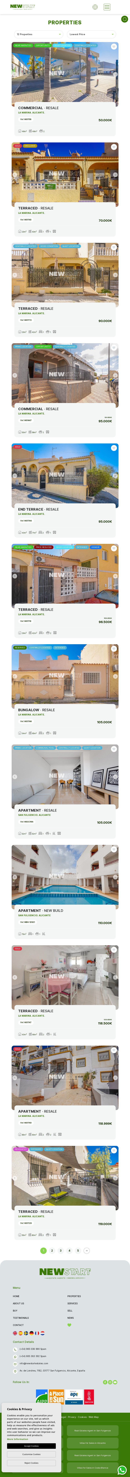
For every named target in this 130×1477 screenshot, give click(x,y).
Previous (15, 74)
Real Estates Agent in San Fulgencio (93, 1430)
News (70, 1318)
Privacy (72, 1417)
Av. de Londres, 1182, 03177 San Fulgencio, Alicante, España (52, 1370)
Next (115, 74)
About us (18, 1303)
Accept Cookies (31, 1446)
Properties (74, 1296)
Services (72, 1303)
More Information (17, 1439)
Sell (69, 1310)
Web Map (94, 1417)
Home (16, 1296)
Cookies (82, 1417)
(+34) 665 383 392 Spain (33, 1356)
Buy (15, 1310)
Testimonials (21, 1318)
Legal (63, 1417)
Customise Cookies (31, 1454)
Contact (18, 1325)
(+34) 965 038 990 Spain (33, 1349)
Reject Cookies (31, 1462)
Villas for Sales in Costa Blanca (92, 1467)
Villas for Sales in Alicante (93, 1443)
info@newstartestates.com (34, 1363)
